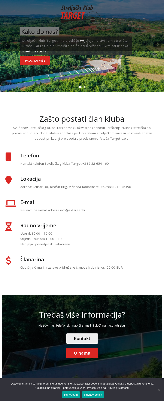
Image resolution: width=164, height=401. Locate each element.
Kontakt (82, 338)
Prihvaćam (71, 394)
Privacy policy (93, 394)
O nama (82, 353)
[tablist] (82, 88)
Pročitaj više (35, 60)
